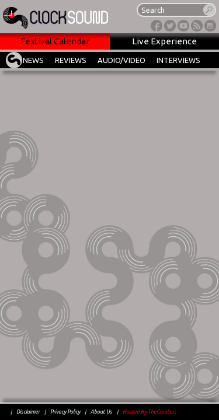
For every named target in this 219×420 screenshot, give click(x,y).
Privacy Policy (65, 412)
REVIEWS (70, 60)
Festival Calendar (54, 41)
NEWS (33, 60)
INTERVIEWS (178, 60)
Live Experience (164, 41)
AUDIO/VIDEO (121, 60)
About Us (101, 412)
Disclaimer (28, 412)
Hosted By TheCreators (149, 412)
